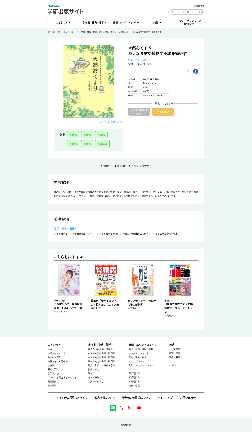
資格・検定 (93, 369)
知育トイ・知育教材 (58, 361)
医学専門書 (134, 373)
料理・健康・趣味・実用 (92, 32)
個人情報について (104, 397)
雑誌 (171, 344)
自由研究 (52, 385)
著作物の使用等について (136, 397)
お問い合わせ (188, 397)
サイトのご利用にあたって (71, 397)
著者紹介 (121, 166)
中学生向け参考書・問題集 (101, 357)
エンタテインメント (139, 353)
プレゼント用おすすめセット (62, 377)
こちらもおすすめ (140, 166)
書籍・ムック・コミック (68, 32)
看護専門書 (134, 377)
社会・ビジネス (136, 361)
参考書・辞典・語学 (99, 344)
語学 (90, 373)
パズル (172, 365)
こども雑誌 (174, 349)
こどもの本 (54, 344)
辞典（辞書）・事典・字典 (101, 365)
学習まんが (53, 373)
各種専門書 (134, 381)
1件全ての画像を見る (111, 122)
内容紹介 (107, 166)
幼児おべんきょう (57, 353)
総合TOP (51, 32)
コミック (133, 369)
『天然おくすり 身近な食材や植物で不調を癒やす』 (140, 32)
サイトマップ (165, 397)
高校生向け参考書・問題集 (101, 361)
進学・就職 (93, 377)
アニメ (172, 361)
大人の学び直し (96, 381)
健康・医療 (110, 32)
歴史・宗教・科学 (138, 357)
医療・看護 (174, 357)
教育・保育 (174, 353)
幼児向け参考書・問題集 (100, 349)
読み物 (51, 365)
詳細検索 (199, 6)
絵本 (50, 349)
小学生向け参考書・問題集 (101, 353)
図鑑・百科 (53, 369)
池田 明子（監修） (138, 60)
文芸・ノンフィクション (141, 365)
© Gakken (126, 425)
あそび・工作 (54, 357)
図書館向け (53, 381)
